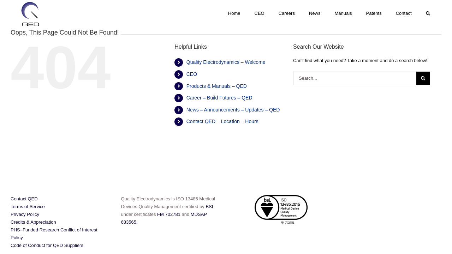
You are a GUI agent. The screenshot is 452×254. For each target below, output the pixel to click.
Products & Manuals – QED (216, 86)
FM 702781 (169, 214)
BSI (209, 206)
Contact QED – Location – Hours (222, 121)
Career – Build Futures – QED (219, 98)
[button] (436, 13)
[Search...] (354, 78)
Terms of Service (28, 206)
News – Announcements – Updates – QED (233, 110)
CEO (191, 74)
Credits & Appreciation (33, 222)
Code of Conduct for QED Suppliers (47, 245)
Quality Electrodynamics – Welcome (226, 62)
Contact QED (24, 198)
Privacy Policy (25, 214)
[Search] (423, 78)
